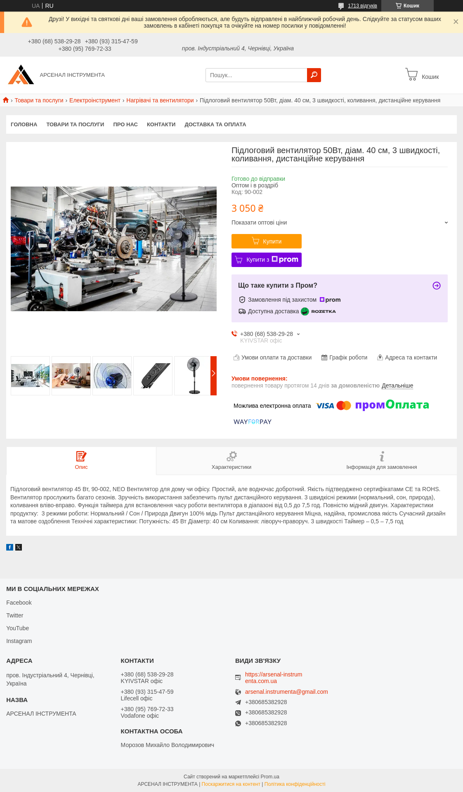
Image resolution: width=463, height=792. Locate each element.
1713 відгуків (362, 6)
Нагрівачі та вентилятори (160, 100)
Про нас (125, 124)
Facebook (18, 602)
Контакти (161, 124)
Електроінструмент (94, 100)
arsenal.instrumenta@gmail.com (286, 692)
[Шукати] (314, 75)
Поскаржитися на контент (231, 784)
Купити (272, 241)
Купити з (272, 259)
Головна (24, 124)
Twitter (14, 615)
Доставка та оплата (215, 124)
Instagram (19, 641)
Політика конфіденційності (295, 784)
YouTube (17, 628)
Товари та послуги (38, 100)
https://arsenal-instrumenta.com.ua (273, 677)
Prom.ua (270, 777)
